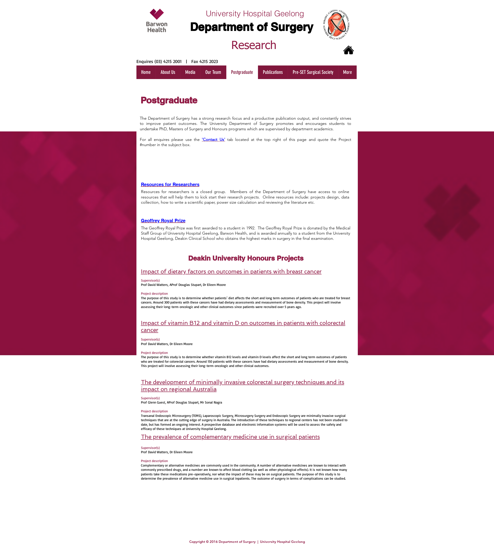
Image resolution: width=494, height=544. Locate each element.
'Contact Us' (213, 139)
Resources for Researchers (170, 184)
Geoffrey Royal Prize (163, 220)
